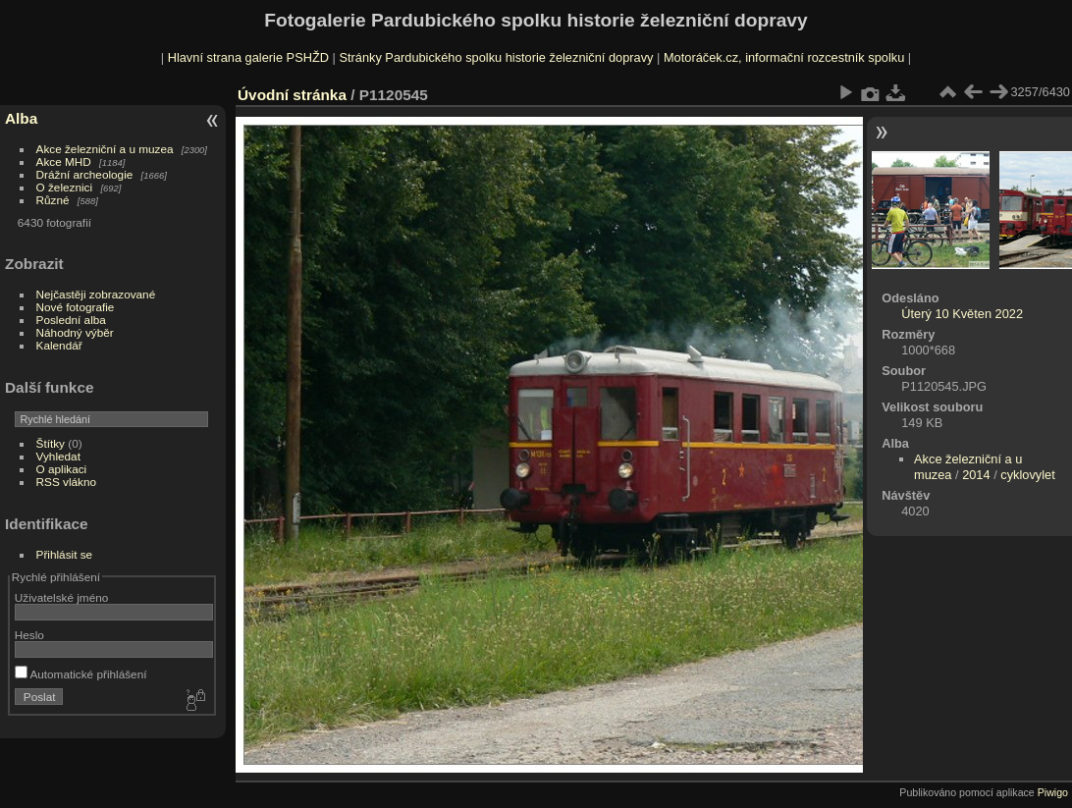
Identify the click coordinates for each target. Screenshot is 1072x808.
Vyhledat (58, 456)
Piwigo (1053, 792)
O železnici (64, 187)
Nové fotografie (75, 306)
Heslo (29, 634)
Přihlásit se (64, 554)
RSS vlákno (66, 481)
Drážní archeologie (85, 174)
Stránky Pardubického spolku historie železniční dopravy (496, 57)
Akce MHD (63, 161)
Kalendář (59, 345)
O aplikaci (61, 468)
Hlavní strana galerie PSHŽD (248, 57)
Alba (21, 118)
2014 (976, 474)
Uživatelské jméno (61, 597)
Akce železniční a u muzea (105, 148)
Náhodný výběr (75, 332)
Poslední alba (71, 319)
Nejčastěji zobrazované (96, 294)
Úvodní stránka (292, 94)
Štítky (50, 443)
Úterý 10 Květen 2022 (962, 313)
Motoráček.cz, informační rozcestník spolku (784, 57)
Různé (53, 199)
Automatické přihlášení (81, 674)
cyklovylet (1027, 474)
